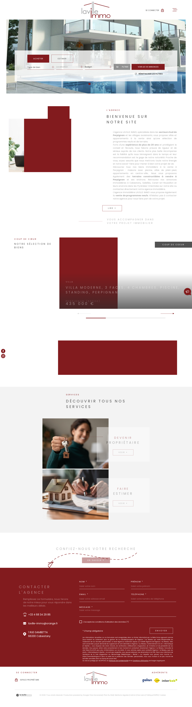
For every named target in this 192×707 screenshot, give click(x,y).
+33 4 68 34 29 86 (39, 614)
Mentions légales (122, 695)
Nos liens (141, 695)
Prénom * (137, 582)
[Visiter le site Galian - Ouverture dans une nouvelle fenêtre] (147, 680)
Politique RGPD (152, 695)
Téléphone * (139, 594)
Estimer (62, 58)
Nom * (83, 582)
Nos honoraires (96, 695)
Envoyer (161, 630)
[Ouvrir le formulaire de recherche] (122, 67)
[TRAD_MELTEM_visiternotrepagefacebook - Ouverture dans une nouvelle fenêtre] (3, 351)
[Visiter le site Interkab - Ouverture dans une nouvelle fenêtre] (169, 680)
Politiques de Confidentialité (118, 661)
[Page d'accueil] (96, 9)
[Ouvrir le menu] (175, 9)
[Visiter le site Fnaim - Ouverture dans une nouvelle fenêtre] (157, 680)
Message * (86, 607)
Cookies (162, 695)
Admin (133, 695)
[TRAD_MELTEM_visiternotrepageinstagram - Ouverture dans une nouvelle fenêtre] (3, 356)
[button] (89, 84)
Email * (83, 594)
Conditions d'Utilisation (141, 661)
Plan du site (108, 695)
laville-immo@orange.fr (43, 623)
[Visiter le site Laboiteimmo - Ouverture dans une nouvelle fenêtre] (24, 695)
